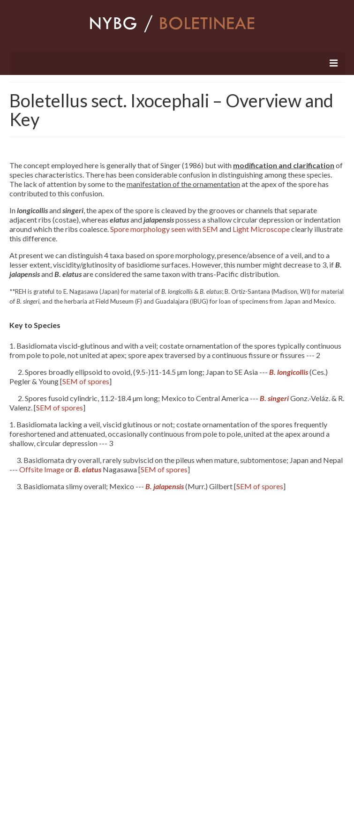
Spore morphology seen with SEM (164, 228)
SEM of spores (85, 381)
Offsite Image (41, 469)
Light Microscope (261, 228)
